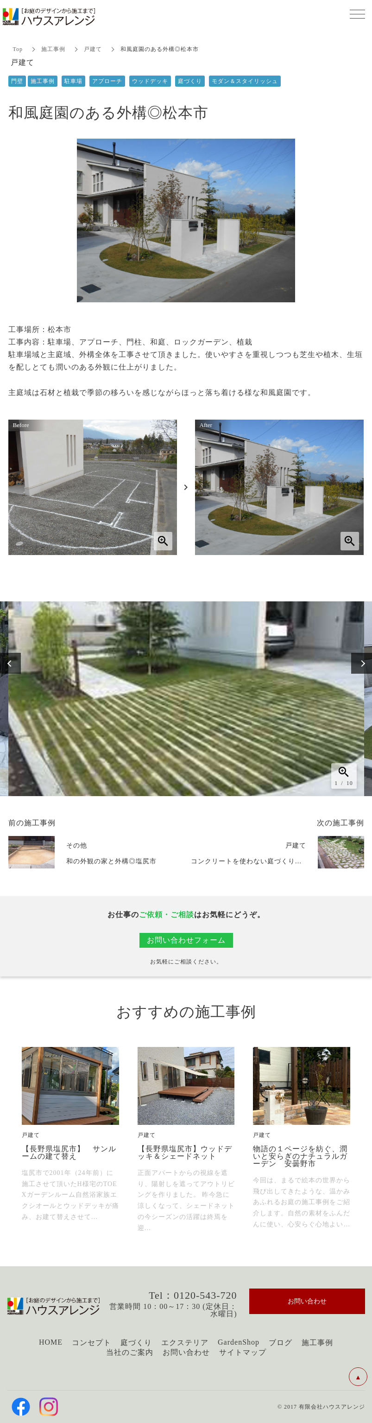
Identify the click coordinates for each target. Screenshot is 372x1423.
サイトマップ (242, 1352)
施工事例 (53, 49)
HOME (51, 1342)
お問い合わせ (186, 1352)
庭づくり (136, 1342)
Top (18, 49)
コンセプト (91, 1342)
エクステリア (184, 1342)
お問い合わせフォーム (186, 940)
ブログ (280, 1342)
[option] (186, 698)
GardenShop (238, 1342)
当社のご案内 (129, 1352)
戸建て (93, 49)
